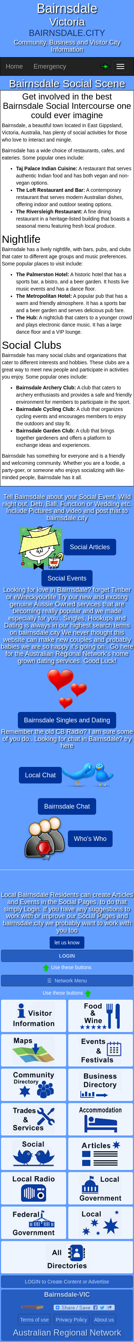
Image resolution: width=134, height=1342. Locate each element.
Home (14, 66)
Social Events (67, 578)
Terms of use (34, 1320)
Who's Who (90, 838)
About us (104, 1320)
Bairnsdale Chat (67, 806)
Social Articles (90, 547)
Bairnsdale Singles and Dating (67, 720)
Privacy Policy (71, 1320)
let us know (66, 942)
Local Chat (40, 775)
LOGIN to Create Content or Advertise (67, 1282)
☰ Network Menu (67, 981)
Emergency (50, 66)
